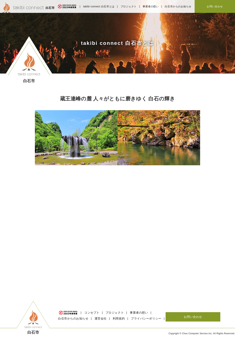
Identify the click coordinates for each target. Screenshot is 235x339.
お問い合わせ (215, 6)
